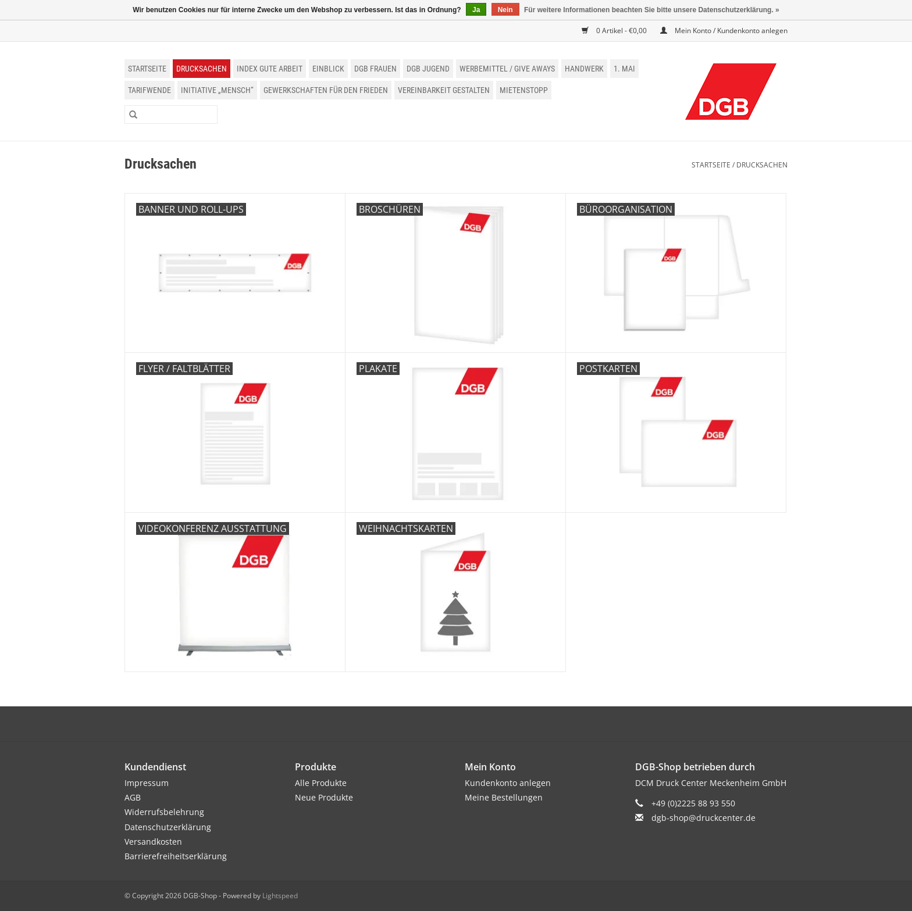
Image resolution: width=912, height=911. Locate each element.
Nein (505, 10)
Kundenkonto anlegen (508, 782)
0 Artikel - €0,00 (615, 30)
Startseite (147, 68)
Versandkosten (153, 841)
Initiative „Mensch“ (217, 90)
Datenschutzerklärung (167, 827)
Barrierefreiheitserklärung (175, 856)
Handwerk (584, 68)
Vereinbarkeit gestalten (444, 90)
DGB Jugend (428, 68)
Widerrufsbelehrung (164, 811)
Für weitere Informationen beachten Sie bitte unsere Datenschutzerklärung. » (651, 10)
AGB (132, 797)
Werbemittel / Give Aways (507, 68)
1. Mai (624, 68)
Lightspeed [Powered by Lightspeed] (280, 896)
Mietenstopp (524, 90)
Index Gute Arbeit (269, 68)
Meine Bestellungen (504, 797)
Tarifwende (149, 90)
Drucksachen (201, 68)
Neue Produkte (324, 797)
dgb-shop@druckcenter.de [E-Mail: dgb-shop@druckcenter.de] (703, 817)
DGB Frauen (375, 68)
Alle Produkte (321, 782)
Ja (476, 10)
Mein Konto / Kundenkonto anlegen (724, 30)
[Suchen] (171, 114)
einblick (328, 68)
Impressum (146, 782)
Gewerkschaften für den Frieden (325, 90)
